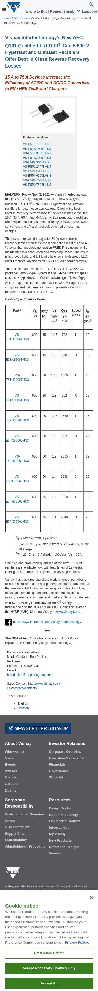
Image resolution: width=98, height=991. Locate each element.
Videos (54, 853)
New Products (60, 840)
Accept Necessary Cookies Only (48, 972)
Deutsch (23, 708)
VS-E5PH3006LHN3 (37, 162)
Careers (11, 784)
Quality (10, 790)
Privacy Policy (76, 946)
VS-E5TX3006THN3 (37, 158)
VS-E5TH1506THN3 (37, 144)
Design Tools (59, 808)
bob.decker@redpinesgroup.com (30, 675)
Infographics (59, 827)
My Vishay (57, 834)
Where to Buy (36, 11)
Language (87, 11)
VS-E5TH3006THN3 (37, 153)
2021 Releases (21, 18)
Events (10, 764)
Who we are (14, 752)
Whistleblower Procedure (25, 846)
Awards (11, 771)
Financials (57, 764)
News (6, 18)
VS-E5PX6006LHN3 (37, 175)
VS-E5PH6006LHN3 (37, 171)
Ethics (10, 821)
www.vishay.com (67, 612)
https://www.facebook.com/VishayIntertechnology (47, 622)
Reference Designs (64, 847)
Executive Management (68, 758)
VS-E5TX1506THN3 (37, 149)
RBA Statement (17, 827)
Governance (59, 771)
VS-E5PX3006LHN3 (37, 167)
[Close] (91, 901)
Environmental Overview (25, 814)
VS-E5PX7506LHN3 (37, 185)
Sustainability (16, 840)
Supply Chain (16, 834)
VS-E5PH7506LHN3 (37, 180)
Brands (11, 777)
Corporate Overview (65, 752)
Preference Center (49, 957)
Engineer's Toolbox (64, 821)
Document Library (63, 815)
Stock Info (57, 777)
